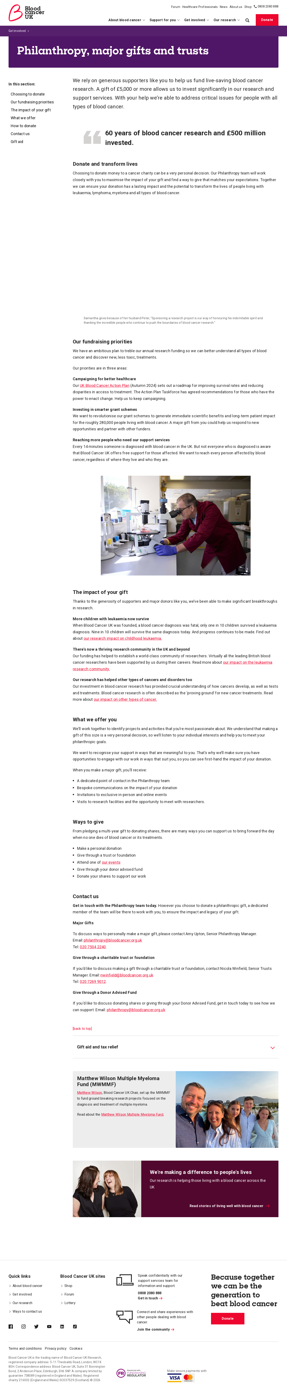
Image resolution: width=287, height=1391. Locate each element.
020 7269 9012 (93, 981)
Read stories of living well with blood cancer (230, 1206)
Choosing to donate (28, 94)
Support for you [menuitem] (165, 20)
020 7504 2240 (93, 947)
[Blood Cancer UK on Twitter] (40, 1327)
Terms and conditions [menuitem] (25, 1348)
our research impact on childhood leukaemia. (123, 638)
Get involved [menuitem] (196, 20)
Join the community (155, 1329)
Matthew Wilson (89, 1093)
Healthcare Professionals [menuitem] (200, 7)
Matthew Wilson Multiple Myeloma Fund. (132, 1114)
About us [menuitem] (236, 7)
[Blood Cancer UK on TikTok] (79, 1327)
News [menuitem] (224, 7)
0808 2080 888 (268, 6)
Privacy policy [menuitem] (56, 1348)
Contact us (20, 133)
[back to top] (82, 1029)
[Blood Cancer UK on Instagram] (27, 1327)
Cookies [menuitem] (76, 1348)
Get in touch (150, 1298)
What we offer (23, 118)
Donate (267, 20)
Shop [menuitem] (248, 7)
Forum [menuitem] (175, 7)
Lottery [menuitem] (68, 1303)
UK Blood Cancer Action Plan (104, 385)
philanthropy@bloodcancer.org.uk (113, 940)
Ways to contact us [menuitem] (25, 1311)
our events (111, 862)
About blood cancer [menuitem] (127, 20)
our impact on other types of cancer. (125, 699)
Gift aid (17, 141)
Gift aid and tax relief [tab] (97, 1047)
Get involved (17, 31)
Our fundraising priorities (32, 102)
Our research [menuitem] (227, 20)
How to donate (23, 126)
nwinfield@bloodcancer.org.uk (126, 975)
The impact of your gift (31, 110)
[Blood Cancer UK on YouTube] (53, 1327)
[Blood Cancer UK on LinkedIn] (66, 1327)
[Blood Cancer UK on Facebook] (15, 1327)
